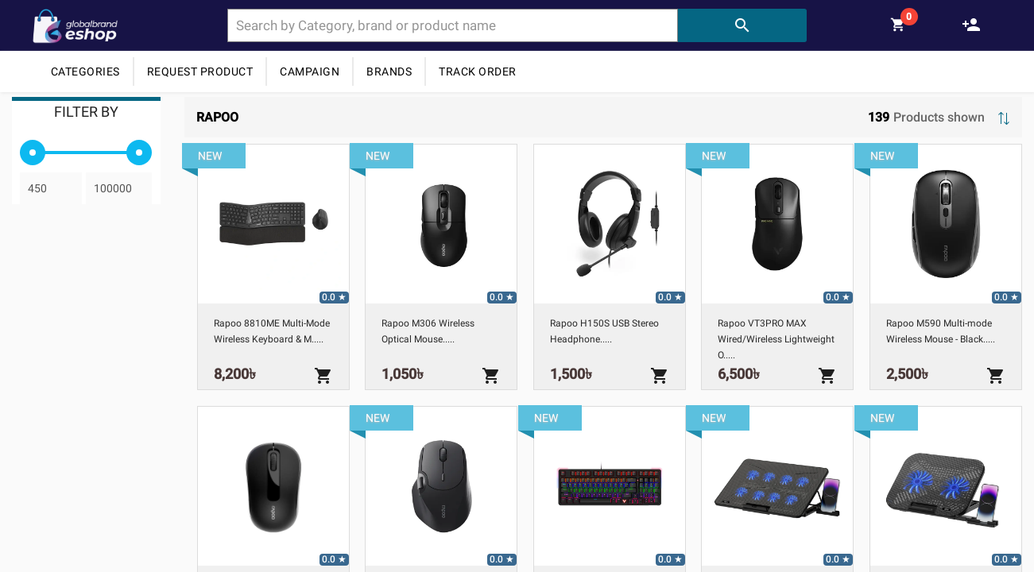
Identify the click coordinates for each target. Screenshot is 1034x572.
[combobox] (452, 25)
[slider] (32, 152)
